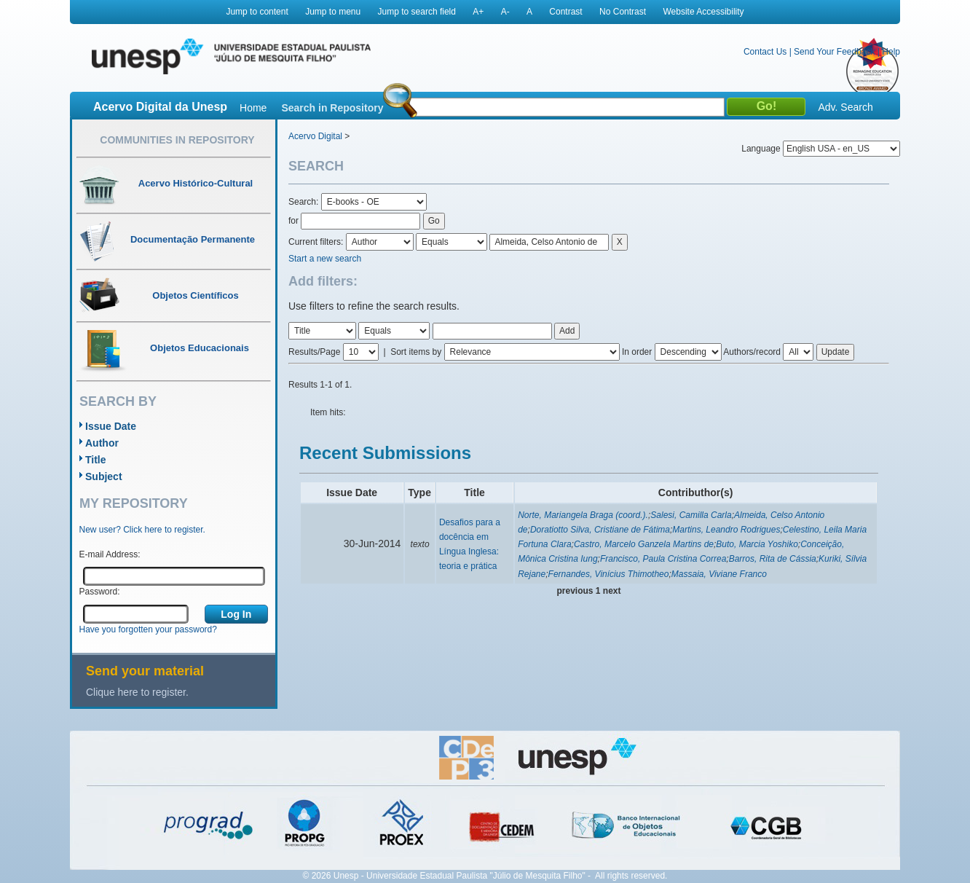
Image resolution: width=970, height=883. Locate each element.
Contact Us (765, 52)
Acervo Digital (315, 136)
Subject (103, 476)
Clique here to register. (137, 692)
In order (637, 352)
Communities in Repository (177, 140)
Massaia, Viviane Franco (719, 574)
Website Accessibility (703, 12)
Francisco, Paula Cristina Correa (663, 559)
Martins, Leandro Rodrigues (726, 530)
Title (95, 460)
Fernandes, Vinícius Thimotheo (608, 574)
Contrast (565, 12)
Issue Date (110, 426)
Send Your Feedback (834, 52)
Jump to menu (332, 12)
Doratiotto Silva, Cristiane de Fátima (600, 530)
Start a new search (324, 259)
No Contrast (622, 12)
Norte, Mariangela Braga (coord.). (583, 515)
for (293, 221)
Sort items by (415, 352)
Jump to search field (417, 12)
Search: (304, 202)
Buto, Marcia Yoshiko (757, 544)
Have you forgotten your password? (148, 629)
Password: (99, 591)
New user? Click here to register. (142, 530)
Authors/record (752, 352)
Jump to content (257, 12)
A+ (478, 12)
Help (891, 52)
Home (253, 108)
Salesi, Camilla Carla (690, 515)
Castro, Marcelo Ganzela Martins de (644, 544)
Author (102, 443)
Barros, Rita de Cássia (772, 559)
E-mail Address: (110, 554)
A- (505, 12)
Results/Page (314, 352)
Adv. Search (845, 107)
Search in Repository (332, 108)
